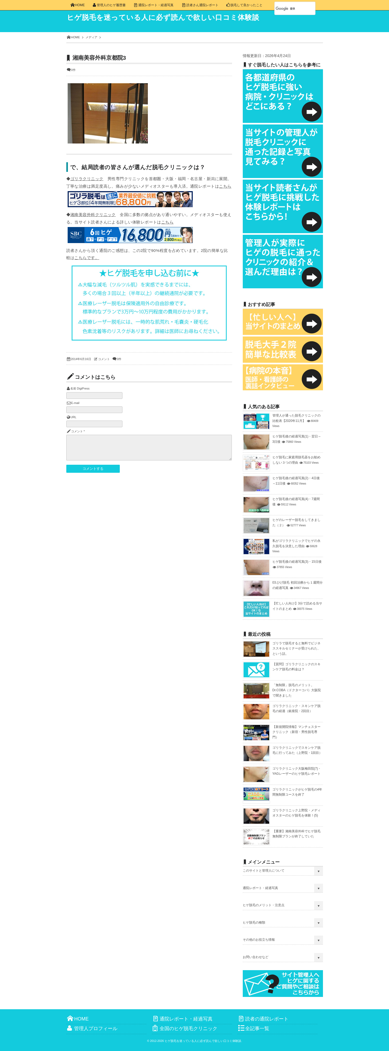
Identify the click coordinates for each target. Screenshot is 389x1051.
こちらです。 (86, 257)
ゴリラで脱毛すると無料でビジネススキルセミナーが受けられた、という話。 (296, 648)
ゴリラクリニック (86, 178)
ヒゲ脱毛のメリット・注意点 (263, 905)
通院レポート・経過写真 (260, 888)
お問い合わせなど (255, 957)
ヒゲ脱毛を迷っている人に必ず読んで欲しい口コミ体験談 (171, 17)
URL (73, 417)
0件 (73, 69)
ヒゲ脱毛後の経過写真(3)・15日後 (297, 562)
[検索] (289, 8)
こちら (225, 186)
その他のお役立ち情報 (259, 940)
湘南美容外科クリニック (93, 214)
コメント (104, 359)
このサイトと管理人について (263, 870)
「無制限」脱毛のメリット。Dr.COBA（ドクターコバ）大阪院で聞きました (296, 690)
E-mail (75, 402)
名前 (73, 388)
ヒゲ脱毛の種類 (254, 922)
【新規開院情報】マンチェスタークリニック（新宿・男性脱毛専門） (296, 732)
